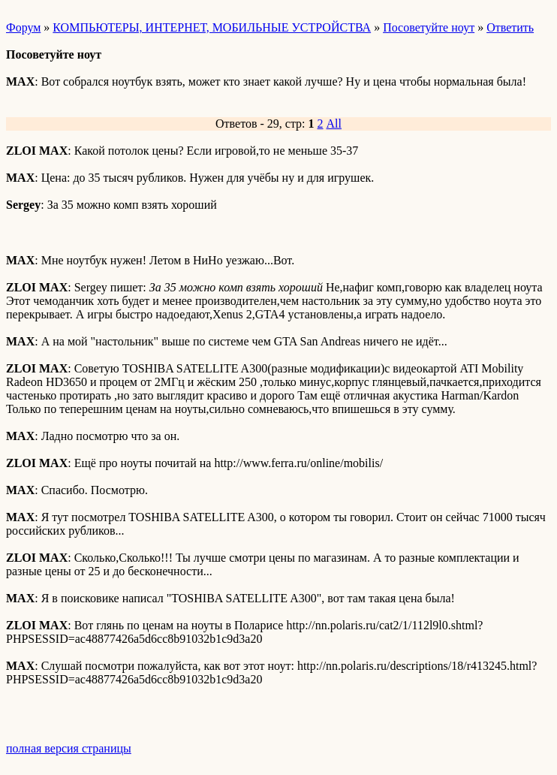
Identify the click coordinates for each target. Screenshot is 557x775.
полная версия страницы (68, 748)
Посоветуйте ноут (428, 27)
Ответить (510, 27)
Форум (23, 27)
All (334, 123)
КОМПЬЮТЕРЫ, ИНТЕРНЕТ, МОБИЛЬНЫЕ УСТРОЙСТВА (212, 27)
